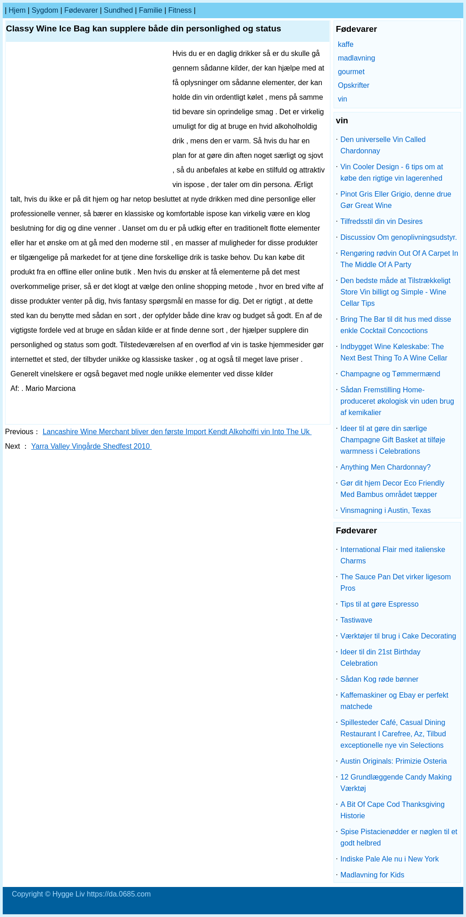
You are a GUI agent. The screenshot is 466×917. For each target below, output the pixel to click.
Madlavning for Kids (372, 875)
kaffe (345, 44)
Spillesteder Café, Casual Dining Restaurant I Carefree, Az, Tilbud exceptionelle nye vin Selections (393, 734)
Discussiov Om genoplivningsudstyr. (398, 237)
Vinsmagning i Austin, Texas (385, 510)
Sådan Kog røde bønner (379, 679)
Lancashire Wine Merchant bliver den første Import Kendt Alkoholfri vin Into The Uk (177, 432)
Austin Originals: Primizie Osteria (393, 761)
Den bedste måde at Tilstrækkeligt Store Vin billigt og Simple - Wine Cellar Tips (395, 292)
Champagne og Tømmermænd (390, 374)
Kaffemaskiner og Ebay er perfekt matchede (394, 700)
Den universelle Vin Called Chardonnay (382, 145)
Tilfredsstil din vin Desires (381, 221)
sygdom (44, 10)
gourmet (351, 72)
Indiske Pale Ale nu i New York (389, 859)
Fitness (180, 10)
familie (150, 10)
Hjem (17, 10)
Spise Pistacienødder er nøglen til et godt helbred (398, 837)
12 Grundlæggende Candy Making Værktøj (396, 782)
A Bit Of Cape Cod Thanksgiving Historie (392, 810)
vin (342, 99)
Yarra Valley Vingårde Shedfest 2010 (91, 446)
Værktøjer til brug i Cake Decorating (398, 636)
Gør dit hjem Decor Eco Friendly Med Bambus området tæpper (392, 488)
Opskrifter (353, 85)
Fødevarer (81, 10)
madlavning (356, 58)
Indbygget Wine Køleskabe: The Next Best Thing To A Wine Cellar (393, 352)
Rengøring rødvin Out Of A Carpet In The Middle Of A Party (399, 259)
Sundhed (118, 10)
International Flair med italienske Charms (392, 555)
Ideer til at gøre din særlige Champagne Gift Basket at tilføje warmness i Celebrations (392, 440)
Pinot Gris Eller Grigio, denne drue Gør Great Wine (395, 199)
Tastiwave (356, 620)
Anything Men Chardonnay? (385, 467)
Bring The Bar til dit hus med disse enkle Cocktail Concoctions (395, 324)
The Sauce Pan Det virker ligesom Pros (395, 582)
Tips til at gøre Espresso (379, 604)
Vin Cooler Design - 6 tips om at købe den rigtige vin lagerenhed (391, 172)
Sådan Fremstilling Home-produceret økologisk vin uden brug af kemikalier (397, 401)
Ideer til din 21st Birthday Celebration (380, 657)
